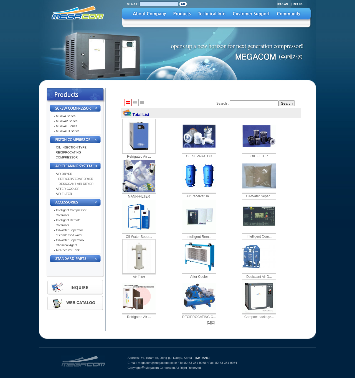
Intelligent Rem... (199, 237)
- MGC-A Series (64, 116)
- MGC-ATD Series (66, 131)
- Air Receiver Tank (67, 250)
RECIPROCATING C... (199, 317)
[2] (213, 322)
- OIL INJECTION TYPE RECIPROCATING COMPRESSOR (70, 152)
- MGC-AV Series (65, 121)
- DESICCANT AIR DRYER (75, 183)
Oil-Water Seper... (259, 196)
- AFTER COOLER (67, 188)
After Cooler (199, 277)
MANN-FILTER (139, 196)
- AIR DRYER (63, 173)
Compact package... (259, 317)
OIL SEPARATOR (199, 156)
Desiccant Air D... (259, 277)
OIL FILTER (259, 156)
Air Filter (139, 277)
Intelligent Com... (259, 236)
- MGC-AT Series (65, 126)
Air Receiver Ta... (199, 196)
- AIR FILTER (63, 193)
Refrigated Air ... (139, 156)
